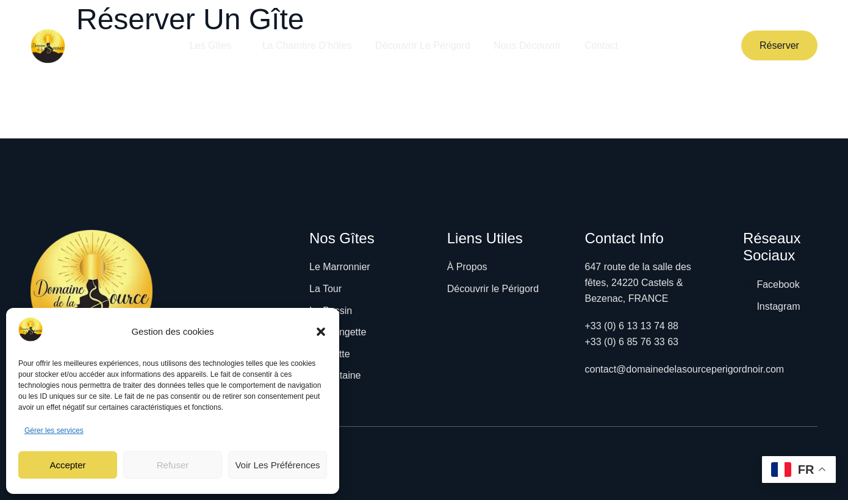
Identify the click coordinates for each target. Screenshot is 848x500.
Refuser (173, 465)
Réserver (779, 45)
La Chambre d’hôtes (306, 45)
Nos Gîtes (342, 238)
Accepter (67, 465)
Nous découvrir (527, 45)
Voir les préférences (277, 465)
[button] (321, 332)
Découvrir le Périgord (422, 45)
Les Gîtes (212, 46)
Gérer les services (54, 430)
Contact (602, 45)
